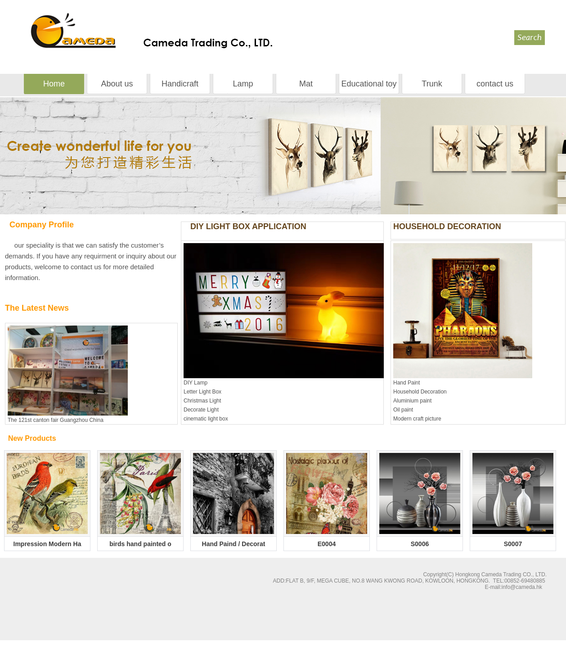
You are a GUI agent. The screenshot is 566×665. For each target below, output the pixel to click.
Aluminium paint (412, 401)
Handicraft (180, 83)
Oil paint (403, 410)
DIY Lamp (195, 383)
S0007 (513, 543)
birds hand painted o (140, 543)
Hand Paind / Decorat (233, 543)
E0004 (327, 543)
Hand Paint (406, 383)
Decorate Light (201, 410)
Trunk (432, 83)
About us (117, 83)
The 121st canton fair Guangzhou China (55, 420)
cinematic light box (206, 419)
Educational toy (368, 83)
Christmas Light (202, 401)
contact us (494, 83)
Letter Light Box (202, 392)
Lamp (243, 83)
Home (54, 83)
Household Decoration (420, 392)
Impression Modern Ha (47, 543)
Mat (306, 83)
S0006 (420, 543)
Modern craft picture (417, 419)
